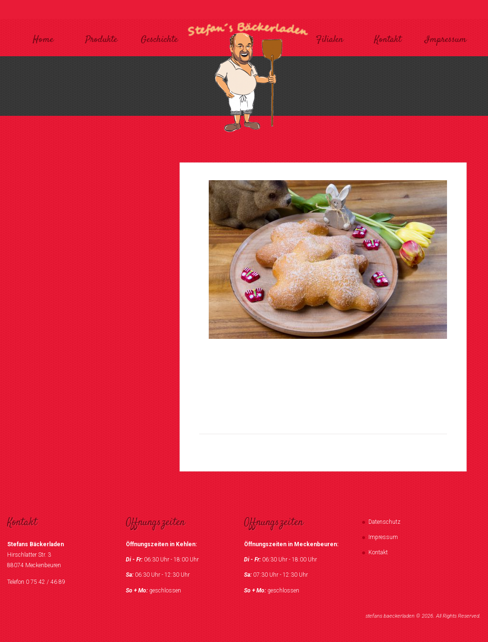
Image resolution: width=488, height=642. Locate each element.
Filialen (329, 40)
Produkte (101, 40)
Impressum (446, 40)
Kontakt (387, 40)
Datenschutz (384, 522)
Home (43, 40)
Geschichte (159, 40)
